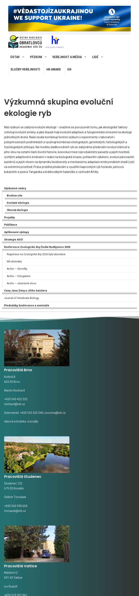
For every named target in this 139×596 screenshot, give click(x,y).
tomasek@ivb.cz (85, 401)
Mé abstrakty (14, 261)
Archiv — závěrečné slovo (21, 283)
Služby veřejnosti (25, 69)
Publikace (10, 224)
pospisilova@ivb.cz (86, 511)
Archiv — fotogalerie (18, 276)
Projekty (9, 217)
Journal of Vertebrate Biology (21, 298)
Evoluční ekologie (18, 202)
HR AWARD (53, 69)
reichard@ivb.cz (14, 401)
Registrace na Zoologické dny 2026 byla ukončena (36, 254)
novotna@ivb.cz (14, 415)
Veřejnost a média (71, 57)
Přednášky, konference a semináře (26, 305)
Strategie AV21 (13, 239)
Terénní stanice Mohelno (96, 477)
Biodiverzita (14, 195)
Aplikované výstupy (16, 232)
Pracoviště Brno (18, 367)
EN (69, 69)
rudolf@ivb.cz (13, 511)
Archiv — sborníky (17, 268)
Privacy (106, 586)
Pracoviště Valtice (20, 477)
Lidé (99, 57)
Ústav (19, 57)
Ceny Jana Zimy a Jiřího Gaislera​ (25, 290)
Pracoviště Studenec (92, 367)
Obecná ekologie (17, 210)
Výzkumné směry (15, 188)
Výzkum (40, 57)
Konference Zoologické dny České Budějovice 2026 (37, 247)
